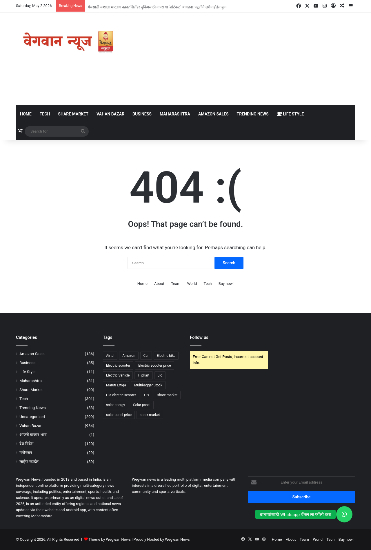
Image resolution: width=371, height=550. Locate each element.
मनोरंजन (25, 452)
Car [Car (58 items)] (146, 356)
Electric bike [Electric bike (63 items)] (166, 356)
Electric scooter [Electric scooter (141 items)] (118, 365)
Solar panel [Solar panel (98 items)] (141, 405)
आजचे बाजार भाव (33, 434)
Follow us (199, 337)
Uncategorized (32, 416)
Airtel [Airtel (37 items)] (110, 356)
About (159, 283)
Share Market (73, 114)
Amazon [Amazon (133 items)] (128, 356)
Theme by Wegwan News (110, 539)
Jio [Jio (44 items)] (160, 375)
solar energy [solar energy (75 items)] (115, 405)
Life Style (290, 114)
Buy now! (226, 283)
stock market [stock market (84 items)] (150, 415)
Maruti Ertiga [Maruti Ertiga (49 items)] (116, 385)
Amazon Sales (213, 114)
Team (176, 283)
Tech (45, 114)
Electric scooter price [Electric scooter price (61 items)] (154, 365)
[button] (344, 514)
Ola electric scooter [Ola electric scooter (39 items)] (121, 395)
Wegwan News (177, 539)
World (192, 283)
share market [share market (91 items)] (167, 395)
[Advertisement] (243, 58)
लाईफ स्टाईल (29, 461)
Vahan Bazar (110, 114)
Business (142, 114)
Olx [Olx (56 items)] (146, 395)
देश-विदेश (26, 443)
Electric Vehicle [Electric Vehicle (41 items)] (118, 375)
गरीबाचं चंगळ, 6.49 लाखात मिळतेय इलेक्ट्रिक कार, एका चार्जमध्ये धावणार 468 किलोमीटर (149, 3)
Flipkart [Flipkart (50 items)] (143, 375)
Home (26, 114)
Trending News (253, 114)
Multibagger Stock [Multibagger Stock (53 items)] (148, 385)
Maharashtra (175, 114)
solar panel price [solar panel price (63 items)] (119, 415)
